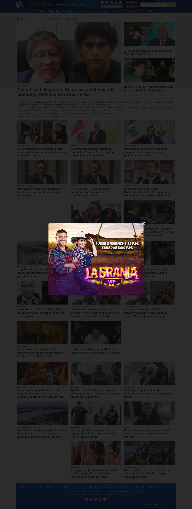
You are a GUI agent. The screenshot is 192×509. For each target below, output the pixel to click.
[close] (143, 223)
